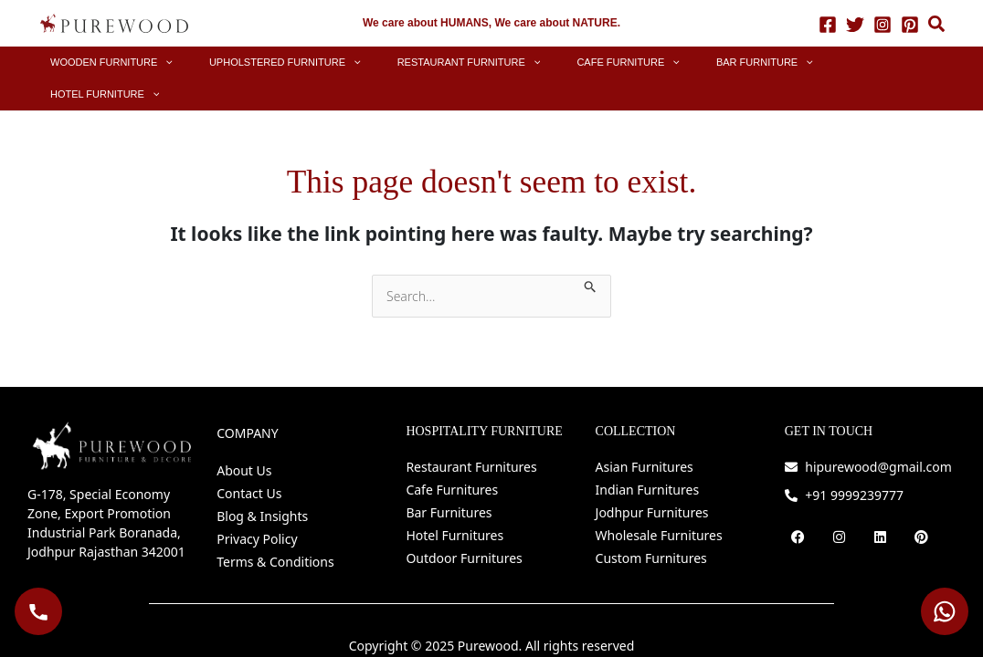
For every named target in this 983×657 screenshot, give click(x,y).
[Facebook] (828, 24)
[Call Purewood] (38, 611)
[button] (937, 26)
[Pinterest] (910, 24)
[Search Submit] (590, 252)
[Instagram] (882, 24)
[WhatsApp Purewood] (944, 611)
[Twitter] (855, 24)
